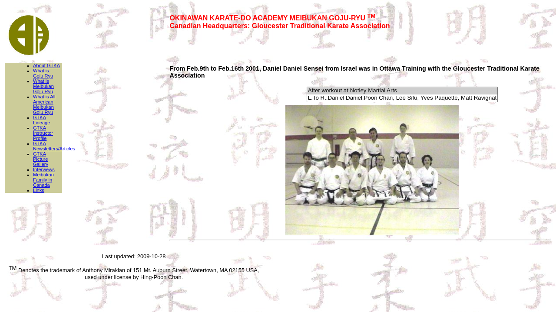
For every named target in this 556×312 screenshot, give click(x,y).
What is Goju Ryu (43, 73)
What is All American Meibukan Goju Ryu (44, 104)
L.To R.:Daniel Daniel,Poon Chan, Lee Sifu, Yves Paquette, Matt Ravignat (402, 98)
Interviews (44, 169)
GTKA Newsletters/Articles (54, 146)
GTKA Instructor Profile (43, 133)
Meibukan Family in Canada (43, 180)
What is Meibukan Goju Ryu (43, 86)
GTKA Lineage (41, 120)
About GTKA (46, 65)
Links (38, 190)
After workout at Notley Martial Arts (402, 90)
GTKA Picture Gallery (40, 159)
